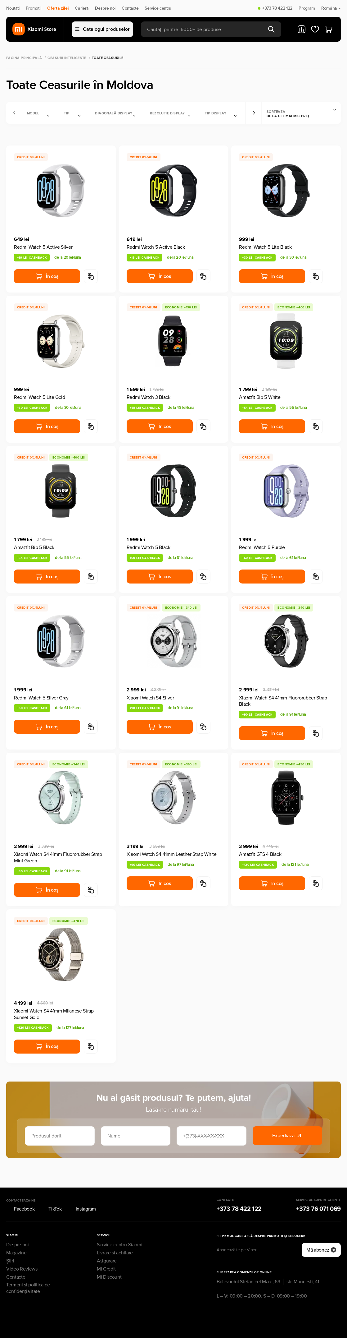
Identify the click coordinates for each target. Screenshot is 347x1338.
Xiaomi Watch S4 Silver (150, 698)
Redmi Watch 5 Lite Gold (39, 397)
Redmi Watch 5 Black (148, 547)
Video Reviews (22, 1251)
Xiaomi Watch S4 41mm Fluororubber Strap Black (283, 701)
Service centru (158, 8)
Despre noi (105, 8)
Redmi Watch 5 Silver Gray (41, 698)
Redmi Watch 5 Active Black (156, 247)
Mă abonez (321, 1233)
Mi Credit (106, 1251)
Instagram (82, 1192)
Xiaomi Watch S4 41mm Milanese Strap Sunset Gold (54, 1014)
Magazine (16, 1236)
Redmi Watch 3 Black (148, 397)
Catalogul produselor (102, 29)
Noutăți (13, 8)
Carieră (82, 8)
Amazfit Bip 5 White (259, 397)
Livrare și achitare (115, 1236)
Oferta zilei (58, 8)
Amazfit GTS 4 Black (260, 854)
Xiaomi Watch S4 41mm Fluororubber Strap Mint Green (58, 857)
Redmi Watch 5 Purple (262, 547)
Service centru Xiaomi (119, 1228)
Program (307, 8)
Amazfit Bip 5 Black (34, 547)
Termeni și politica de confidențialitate (28, 1271)
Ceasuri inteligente (66, 58)
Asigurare (107, 1244)
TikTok (51, 1192)
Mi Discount (109, 1260)
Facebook (20, 1192)
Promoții (33, 8)
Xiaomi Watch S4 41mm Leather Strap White (172, 854)
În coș (46, 276)
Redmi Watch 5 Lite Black (265, 247)
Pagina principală (24, 58)
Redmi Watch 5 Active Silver (43, 247)
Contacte (130, 8)
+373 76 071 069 (318, 1192)
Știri (10, 1244)
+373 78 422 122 (277, 8)
